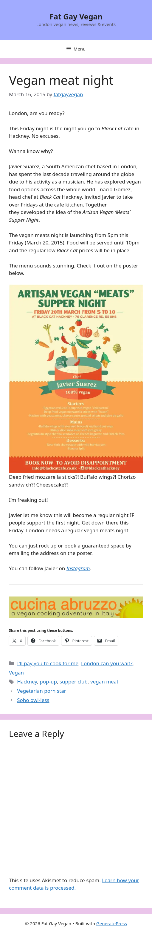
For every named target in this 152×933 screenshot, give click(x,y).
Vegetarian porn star (41, 690)
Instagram (78, 568)
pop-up (48, 681)
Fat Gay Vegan (76, 16)
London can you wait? (107, 663)
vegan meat (104, 681)
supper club (74, 681)
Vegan (16, 672)
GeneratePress (111, 923)
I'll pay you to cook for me (47, 663)
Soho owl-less (33, 700)
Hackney (27, 681)
